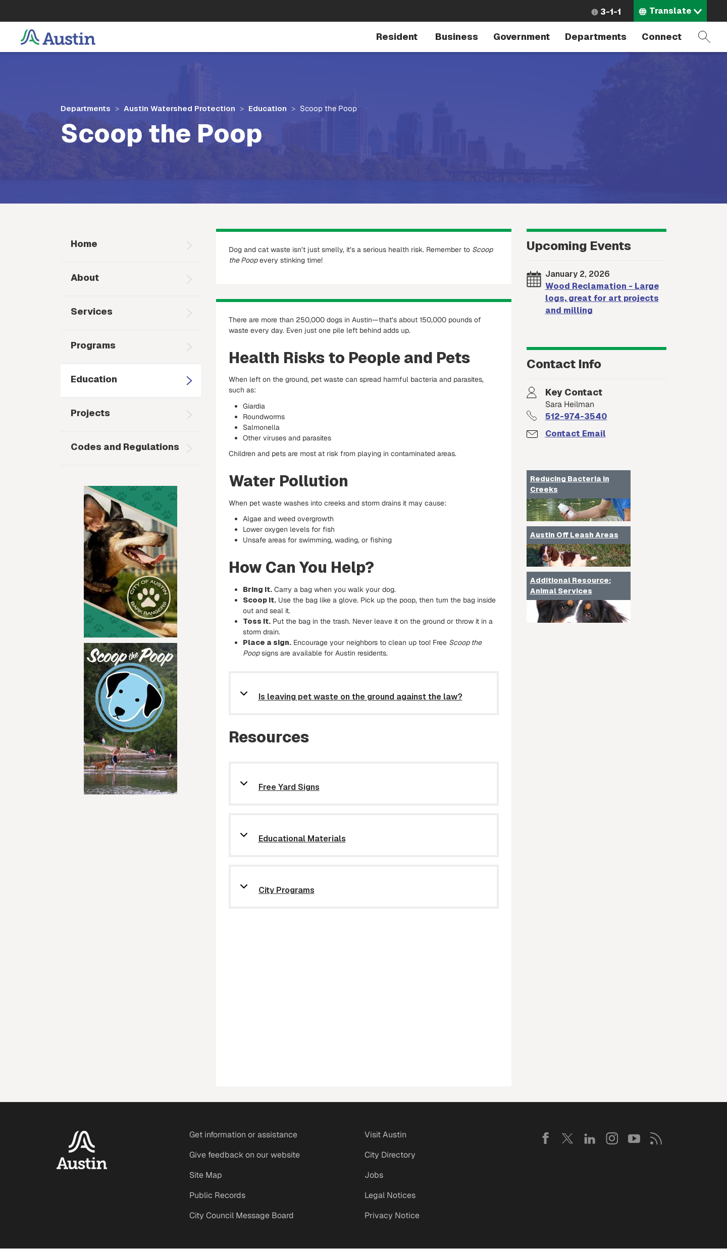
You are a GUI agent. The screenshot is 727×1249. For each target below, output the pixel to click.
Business (456, 36)
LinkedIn (590, 1138)
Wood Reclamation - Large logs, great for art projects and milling (602, 298)
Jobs (374, 1175)
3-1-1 (610, 12)
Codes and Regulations (125, 447)
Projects (90, 413)
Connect (662, 36)
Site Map (205, 1175)
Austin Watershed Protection (179, 108)
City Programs (286, 890)
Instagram (612, 1138)
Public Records (217, 1195)
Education (267, 108)
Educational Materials (302, 839)
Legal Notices (390, 1195)
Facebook (545, 1138)
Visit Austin (385, 1134)
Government (521, 36)
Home (84, 243)
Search (704, 37)
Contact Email (575, 433)
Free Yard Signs (289, 787)
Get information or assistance (243, 1134)
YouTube (634, 1138)
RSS (656, 1138)
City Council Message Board (241, 1215)
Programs (93, 345)
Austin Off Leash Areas (574, 534)
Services (92, 311)
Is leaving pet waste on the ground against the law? (360, 697)
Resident (397, 36)
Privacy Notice (392, 1215)
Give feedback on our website (244, 1155)
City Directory (390, 1155)
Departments (596, 36)
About (85, 277)
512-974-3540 (576, 416)
